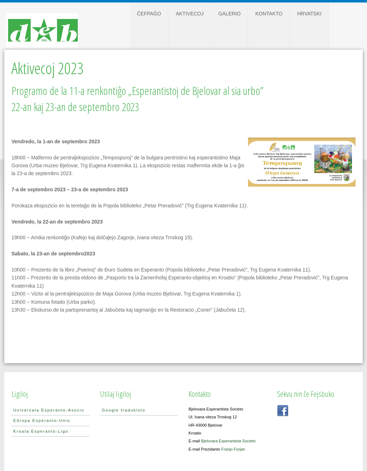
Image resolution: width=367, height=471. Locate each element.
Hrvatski (309, 13)
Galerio (229, 13)
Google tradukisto (124, 410)
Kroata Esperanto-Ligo (40, 431)
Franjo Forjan (233, 449)
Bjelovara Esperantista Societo (228, 441)
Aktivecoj (190, 13)
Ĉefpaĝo (149, 13)
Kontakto (268, 13)
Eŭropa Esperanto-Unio (41, 420)
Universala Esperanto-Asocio (48, 410)
